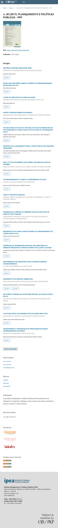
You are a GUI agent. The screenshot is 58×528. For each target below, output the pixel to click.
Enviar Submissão (10, 349)
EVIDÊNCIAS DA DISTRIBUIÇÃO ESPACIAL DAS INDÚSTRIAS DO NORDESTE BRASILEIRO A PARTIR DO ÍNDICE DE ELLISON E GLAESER (27, 247)
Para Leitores (7, 361)
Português (6, 386)
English (5, 380)
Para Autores (7, 364)
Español (6, 383)
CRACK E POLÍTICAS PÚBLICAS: (29, 197)
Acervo (11, 8)
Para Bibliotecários (9, 368)
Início (4, 8)
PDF (7, 77)
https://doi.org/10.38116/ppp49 (18, 50)
